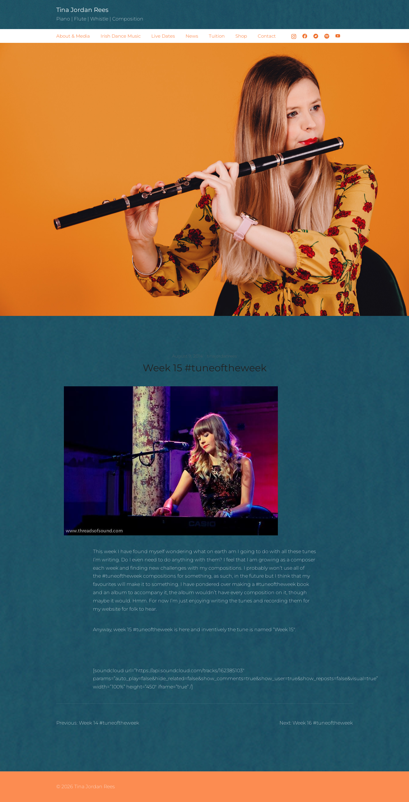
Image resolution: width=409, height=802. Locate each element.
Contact (267, 36)
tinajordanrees (222, 356)
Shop (241, 36)
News (192, 36)
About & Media (73, 36)
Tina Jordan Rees (82, 9)
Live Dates (163, 36)
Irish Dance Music (121, 36)
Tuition (217, 36)
